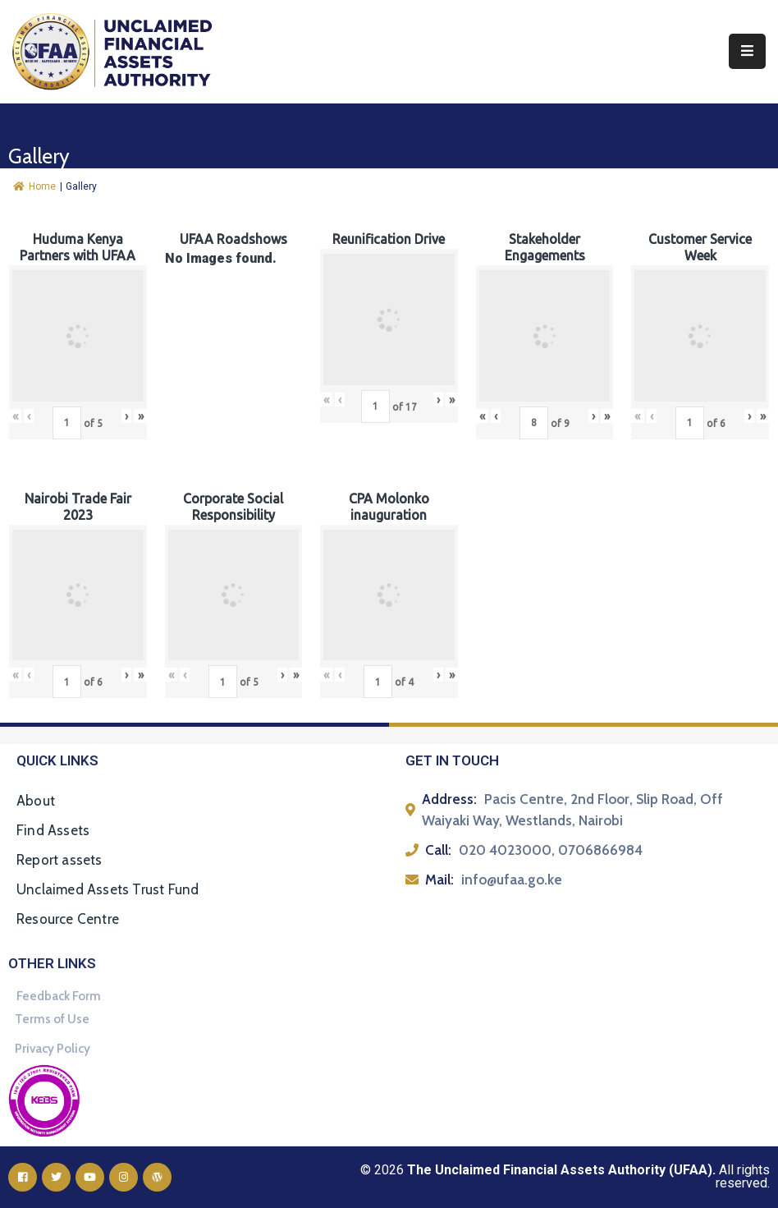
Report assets (59, 860)
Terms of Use (52, 1019)
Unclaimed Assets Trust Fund (107, 889)
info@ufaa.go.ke (511, 879)
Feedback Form (58, 996)
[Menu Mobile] (747, 51)
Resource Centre (67, 919)
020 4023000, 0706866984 (551, 850)
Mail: (439, 879)
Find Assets (52, 830)
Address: (449, 799)
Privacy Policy (52, 1048)
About (35, 800)
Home (34, 186)
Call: (438, 850)
